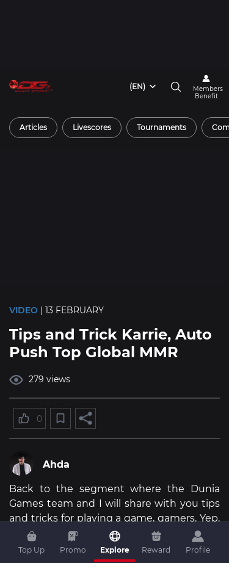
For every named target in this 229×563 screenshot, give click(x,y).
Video (23, 310)
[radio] (33, 127)
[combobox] (143, 86)
